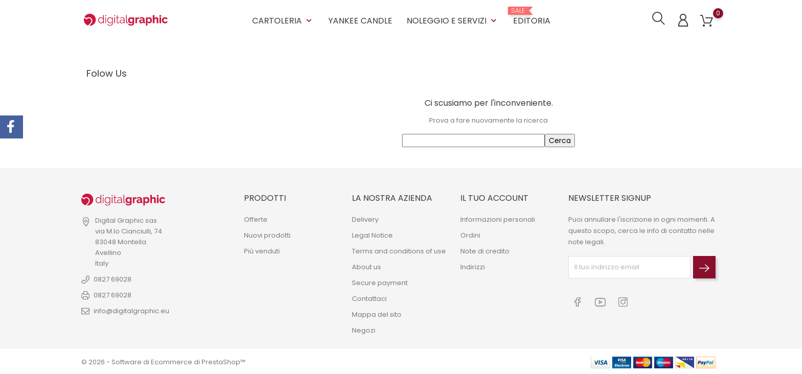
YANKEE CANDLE (360, 20)
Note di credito (484, 250)
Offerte (256, 218)
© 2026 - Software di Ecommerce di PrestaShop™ (163, 361)
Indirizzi (472, 266)
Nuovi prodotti (267, 234)
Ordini (470, 234)
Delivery (365, 218)
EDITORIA (531, 16)
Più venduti (262, 250)
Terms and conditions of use (399, 250)
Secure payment (380, 282)
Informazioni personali (497, 218)
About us (366, 266)
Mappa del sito (377, 313)
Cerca (560, 140)
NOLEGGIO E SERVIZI (453, 20)
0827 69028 (112, 279)
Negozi (363, 329)
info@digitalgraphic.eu (131, 310)
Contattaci (369, 297)
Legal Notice (372, 234)
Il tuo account (494, 197)
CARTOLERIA (283, 20)
